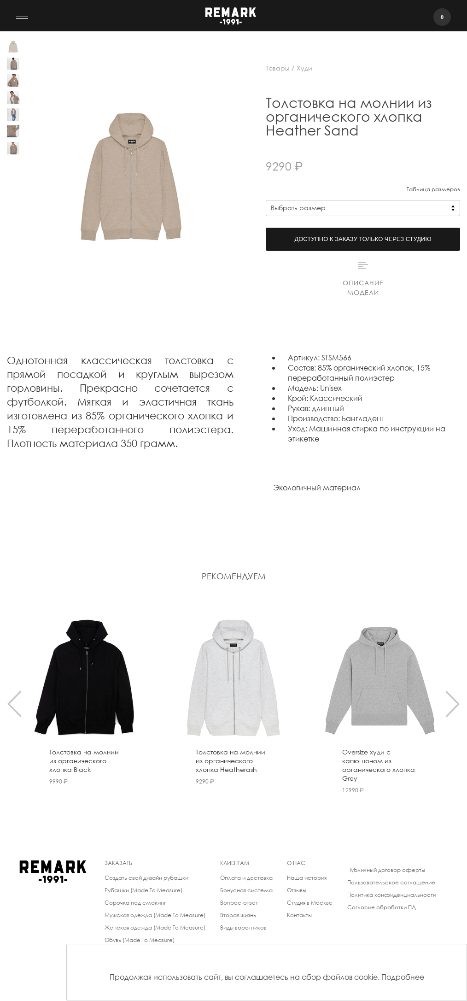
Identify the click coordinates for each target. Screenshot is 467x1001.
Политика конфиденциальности (391, 895)
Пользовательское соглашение (391, 882)
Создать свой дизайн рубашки (146, 878)
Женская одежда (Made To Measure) (155, 927)
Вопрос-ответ (239, 903)
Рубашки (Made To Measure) (143, 890)
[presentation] (14, 703)
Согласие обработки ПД (381, 907)
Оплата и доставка (246, 878)
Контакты (299, 915)
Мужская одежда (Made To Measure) (155, 915)
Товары (277, 68)
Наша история (307, 878)
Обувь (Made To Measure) (140, 940)
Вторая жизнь (238, 915)
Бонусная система (246, 890)
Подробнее (402, 977)
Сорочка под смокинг (135, 903)
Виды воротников (243, 927)
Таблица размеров (433, 189)
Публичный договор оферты (386, 870)
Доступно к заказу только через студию (362, 239)
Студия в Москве (310, 903)
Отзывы (296, 890)
